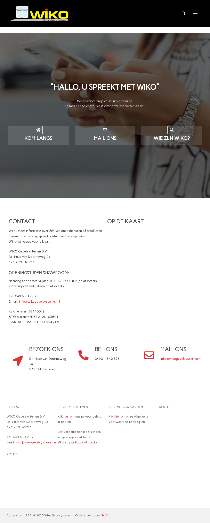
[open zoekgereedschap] (183, 13)
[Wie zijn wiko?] (171, 130)
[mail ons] (105, 130)
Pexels (79, 442)
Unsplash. (94, 442)
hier (66, 416)
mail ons (105, 138)
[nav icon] (195, 13)
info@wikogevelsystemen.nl (39, 301)
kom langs (38, 138)
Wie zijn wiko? (172, 138)
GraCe (105, 515)
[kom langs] (38, 130)
